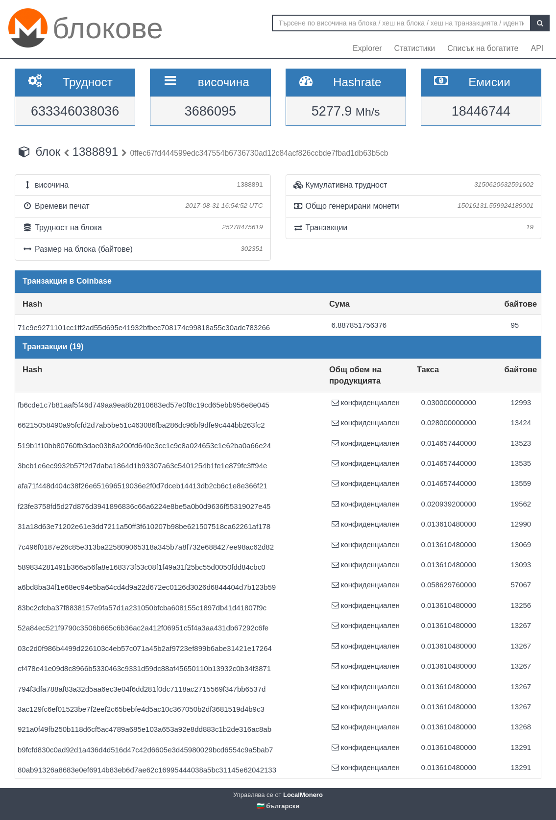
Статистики (414, 48)
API (537, 48)
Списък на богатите (482, 48)
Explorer (367, 48)
